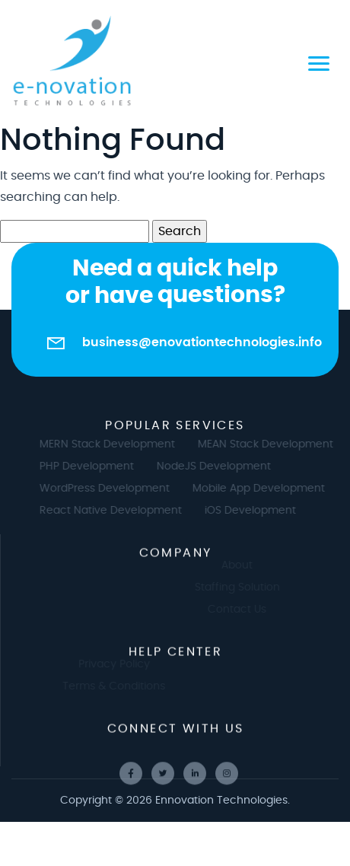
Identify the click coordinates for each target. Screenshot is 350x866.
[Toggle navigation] (319, 61)
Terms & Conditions (107, 686)
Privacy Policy (107, 664)
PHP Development (93, 466)
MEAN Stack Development (271, 444)
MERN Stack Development (113, 444)
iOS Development (256, 510)
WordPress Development (111, 488)
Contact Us (243, 609)
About (243, 565)
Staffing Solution (243, 587)
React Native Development (117, 510)
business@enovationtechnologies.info (202, 342)
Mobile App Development (265, 488)
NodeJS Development (220, 466)
